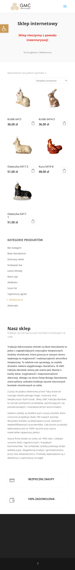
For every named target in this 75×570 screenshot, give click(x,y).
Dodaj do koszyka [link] (33, 123)
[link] (4, 28)
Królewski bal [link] (14, 265)
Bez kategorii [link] (14, 247)
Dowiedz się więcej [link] (33, 170)
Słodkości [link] (12, 282)
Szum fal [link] (12, 288)
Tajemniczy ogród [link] (17, 294)
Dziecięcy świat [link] (15, 259)
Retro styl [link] (12, 276)
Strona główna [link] (30, 52)
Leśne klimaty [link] (14, 270)
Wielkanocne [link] (16, 299)
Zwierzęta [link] (12, 305)
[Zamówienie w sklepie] (51, 81)
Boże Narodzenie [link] (16, 253)
